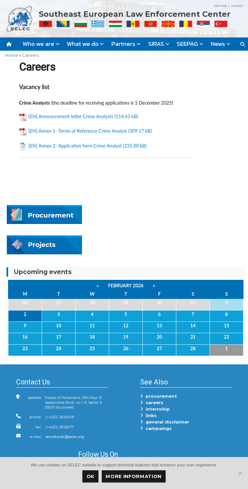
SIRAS (158, 43)
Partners (125, 43)
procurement (158, 396)
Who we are (41, 43)
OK (90, 476)
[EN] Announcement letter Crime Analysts (70, 116)
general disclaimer (164, 421)
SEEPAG (190, 43)
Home (11, 55)
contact (237, 6)
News (220, 43)
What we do (85, 43)
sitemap (220, 6)
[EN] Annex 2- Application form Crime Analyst (75, 145)
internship (155, 409)
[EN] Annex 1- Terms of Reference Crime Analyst (77, 131)
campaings (156, 428)
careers (151, 402)
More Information (133, 476)
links (148, 415)
